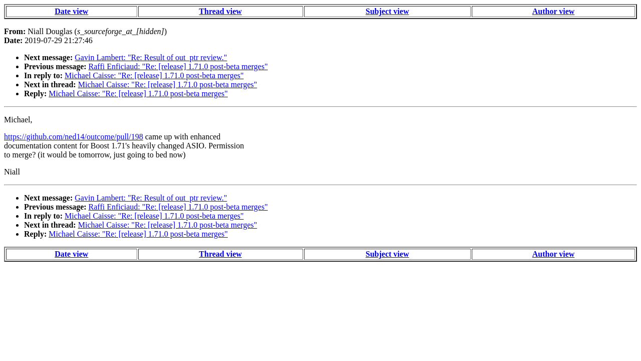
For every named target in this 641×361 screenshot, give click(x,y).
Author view (553, 11)
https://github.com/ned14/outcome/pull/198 (73, 136)
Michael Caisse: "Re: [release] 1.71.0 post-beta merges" (154, 75)
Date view (71, 11)
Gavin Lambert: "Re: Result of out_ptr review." (151, 57)
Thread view (220, 11)
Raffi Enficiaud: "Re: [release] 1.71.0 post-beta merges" (178, 66)
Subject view (387, 11)
